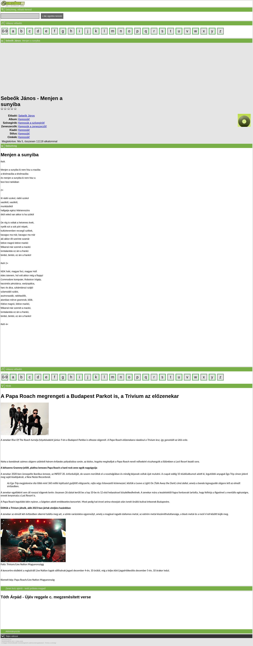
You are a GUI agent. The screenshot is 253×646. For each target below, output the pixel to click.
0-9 (4, 31)
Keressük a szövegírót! (31, 122)
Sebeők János (26, 115)
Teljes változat (12, 636)
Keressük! (24, 119)
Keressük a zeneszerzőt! (32, 126)
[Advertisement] (126, 69)
